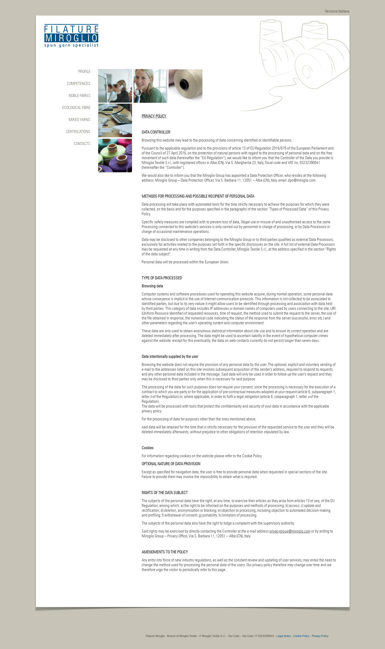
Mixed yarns (79, 119)
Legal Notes (284, 636)
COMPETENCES (78, 83)
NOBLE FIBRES (79, 95)
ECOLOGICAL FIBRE (76, 107)
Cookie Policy (301, 636)
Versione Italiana (337, 11)
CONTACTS (82, 143)
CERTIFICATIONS (78, 131)
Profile (84, 71)
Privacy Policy (320, 636)
